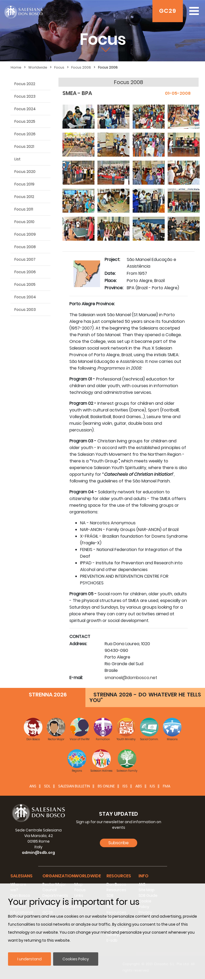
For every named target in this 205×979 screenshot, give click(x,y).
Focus (59, 67)
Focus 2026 (25, 134)
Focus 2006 (25, 272)
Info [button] (143, 876)
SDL (47, 786)
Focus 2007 (25, 259)
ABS (138, 786)
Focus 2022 (24, 83)
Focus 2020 (25, 171)
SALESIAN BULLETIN (74, 786)
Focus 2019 (24, 184)
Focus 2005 (25, 284)
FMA (166, 786)
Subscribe (118, 843)
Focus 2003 (25, 309)
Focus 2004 (25, 297)
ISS (125, 786)
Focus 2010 (24, 221)
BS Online (106, 786)
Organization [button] (58, 876)
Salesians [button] (21, 876)
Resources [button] (119, 876)
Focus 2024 (25, 109)
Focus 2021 (24, 146)
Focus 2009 (25, 234)
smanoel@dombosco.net (131, 678)
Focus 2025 (24, 121)
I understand (29, 959)
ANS (32, 786)
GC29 (167, 11)
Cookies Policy (75, 959)
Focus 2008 (81, 67)
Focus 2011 (23, 209)
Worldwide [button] (87, 876)
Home (16, 67)
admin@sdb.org (38, 852)
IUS (152, 786)
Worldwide (37, 67)
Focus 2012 (24, 196)
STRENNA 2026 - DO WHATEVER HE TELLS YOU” (145, 697)
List (17, 159)
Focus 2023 (25, 96)
